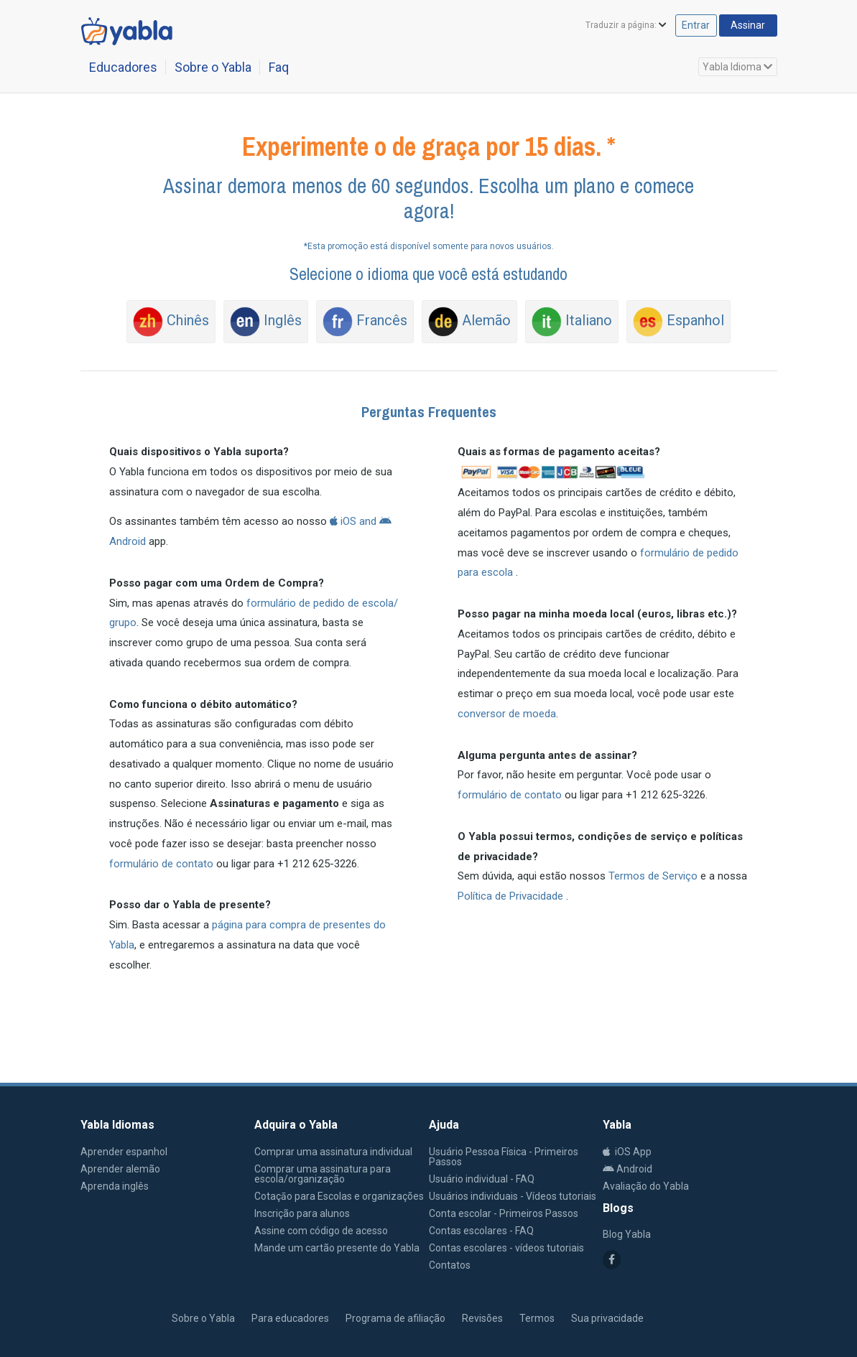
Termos (537, 1318)
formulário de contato (161, 863)
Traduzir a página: (602, 26)
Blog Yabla (627, 1234)
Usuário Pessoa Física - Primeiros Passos (503, 1156)
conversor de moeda (507, 713)
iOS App (627, 1151)
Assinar (741, 26)
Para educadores (290, 1318)
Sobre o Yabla (213, 67)
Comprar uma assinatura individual (333, 1151)
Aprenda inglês (114, 1186)
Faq (279, 67)
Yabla (109, 1317)
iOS (343, 521)
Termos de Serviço (654, 875)
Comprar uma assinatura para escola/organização (322, 1174)
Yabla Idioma (738, 67)
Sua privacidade (607, 1318)
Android (627, 1169)
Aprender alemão (120, 1169)
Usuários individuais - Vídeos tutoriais (512, 1196)
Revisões (482, 1318)
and (367, 521)
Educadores (123, 67)
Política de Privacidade (512, 896)
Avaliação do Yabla (646, 1186)
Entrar (680, 26)
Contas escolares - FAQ (481, 1230)
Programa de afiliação (395, 1318)
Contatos (450, 1265)
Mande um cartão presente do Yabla (337, 1248)
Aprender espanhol (123, 1151)
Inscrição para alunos (302, 1213)
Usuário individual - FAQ (481, 1179)
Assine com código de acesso (321, 1230)
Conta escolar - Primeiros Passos (503, 1213)
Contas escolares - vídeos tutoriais (506, 1248)
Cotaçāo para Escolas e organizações (339, 1196)
